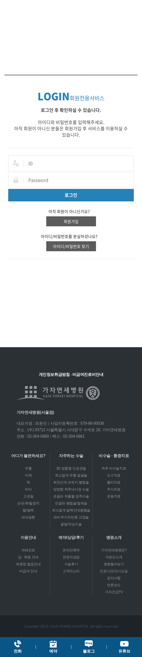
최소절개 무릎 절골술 (71, 475)
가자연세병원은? (114, 550)
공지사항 (114, 578)
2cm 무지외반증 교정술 (71, 517)
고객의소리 (71, 571)
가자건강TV (114, 592)
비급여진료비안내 (87, 374)
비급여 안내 (28, 571)
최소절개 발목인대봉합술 (71, 510)
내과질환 (28, 517)
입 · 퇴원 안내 (28, 557)
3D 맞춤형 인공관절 (71, 468)
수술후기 (71, 564)
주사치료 (114, 489)
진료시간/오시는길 (114, 571)
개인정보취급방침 (54, 374)
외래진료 (28, 550)
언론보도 (114, 585)
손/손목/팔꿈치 (28, 503)
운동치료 (114, 496)
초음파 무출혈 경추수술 (71, 496)
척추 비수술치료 (113, 468)
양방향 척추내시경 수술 (71, 489)
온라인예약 (71, 550)
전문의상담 (71, 557)
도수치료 (114, 475)
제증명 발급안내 (28, 564)
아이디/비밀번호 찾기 (71, 246)
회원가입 (71, 221)
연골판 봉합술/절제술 (71, 503)
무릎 (28, 468)
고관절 (28, 496)
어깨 (28, 475)
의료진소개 (113, 557)
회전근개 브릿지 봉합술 (71, 482)
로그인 (71, 195)
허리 (28, 489)
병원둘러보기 (114, 564)
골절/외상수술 (71, 524)
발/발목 (28, 510)
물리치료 (114, 482)
